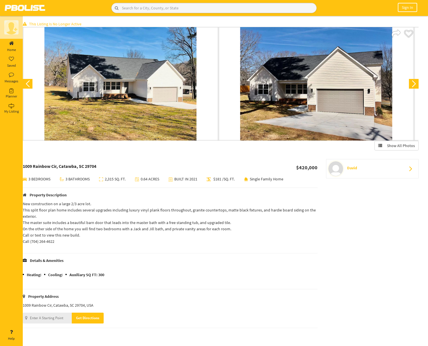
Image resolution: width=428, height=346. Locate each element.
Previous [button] (32, 84)
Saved (11, 62)
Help (11, 335)
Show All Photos (396, 146)
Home (11, 46)
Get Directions (92, 318)
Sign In (407, 7)
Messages (11, 77)
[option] (125, 84)
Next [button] (413, 84)
